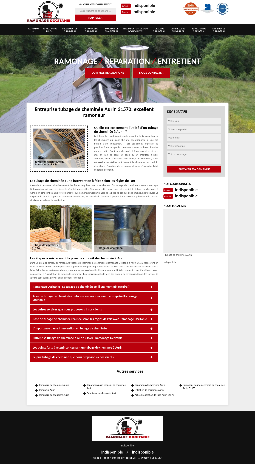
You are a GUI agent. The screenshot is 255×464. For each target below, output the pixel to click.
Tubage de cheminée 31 (159, 29)
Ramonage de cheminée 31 (91, 29)
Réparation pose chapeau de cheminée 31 (135, 29)
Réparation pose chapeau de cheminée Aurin (106, 387)
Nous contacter (151, 73)
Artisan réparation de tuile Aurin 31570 (154, 394)
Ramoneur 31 (33, 29)
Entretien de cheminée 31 (218, 29)
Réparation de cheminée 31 (199, 29)
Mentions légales (150, 458)
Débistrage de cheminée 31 (178, 29)
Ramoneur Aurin (47, 389)
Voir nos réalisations (108, 73)
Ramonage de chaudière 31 (111, 29)
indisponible (144, 5)
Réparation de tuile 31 (50, 29)
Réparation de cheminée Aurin (150, 385)
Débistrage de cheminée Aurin (102, 393)
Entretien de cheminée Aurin (149, 389)
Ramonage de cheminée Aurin (54, 385)
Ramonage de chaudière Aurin (54, 394)
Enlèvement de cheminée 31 (69, 29)
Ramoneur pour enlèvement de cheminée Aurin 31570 (204, 387)
